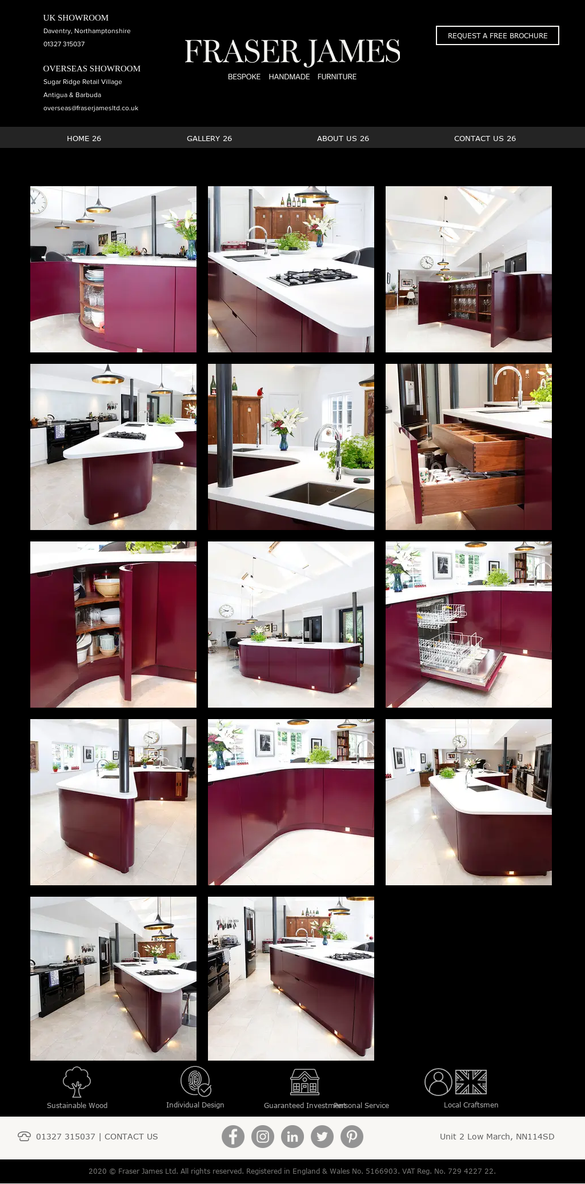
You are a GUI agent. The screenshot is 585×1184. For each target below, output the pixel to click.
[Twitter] (322, 1136)
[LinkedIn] (292, 1136)
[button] (497, 35)
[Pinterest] (351, 1136)
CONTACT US (131, 1136)
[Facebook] (233, 1136)
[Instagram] (262, 1136)
